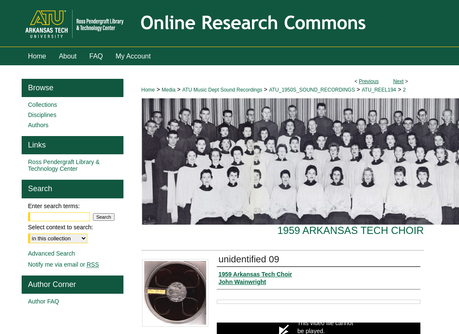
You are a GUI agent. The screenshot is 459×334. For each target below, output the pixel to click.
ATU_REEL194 (379, 90)
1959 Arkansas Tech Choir (350, 230)
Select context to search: (60, 227)
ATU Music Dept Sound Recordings (222, 90)
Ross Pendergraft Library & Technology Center (64, 165)
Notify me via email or (63, 264)
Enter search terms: (54, 206)
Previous (369, 81)
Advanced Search (51, 253)
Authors (38, 125)
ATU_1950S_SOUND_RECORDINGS (312, 90)
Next (398, 81)
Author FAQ (43, 301)
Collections (42, 104)
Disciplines (42, 114)
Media (169, 90)
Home (148, 90)
